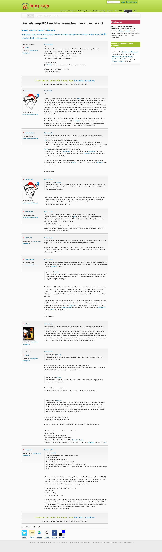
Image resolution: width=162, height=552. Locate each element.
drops (33, 34)
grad (44, 34)
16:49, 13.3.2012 (48, 237)
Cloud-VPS (118, 11)
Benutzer (38, 16)
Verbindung (66, 151)
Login (123, 2)
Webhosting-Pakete (83, 11)
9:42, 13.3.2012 (48, 91)
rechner (97, 34)
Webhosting (32, 542)
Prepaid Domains (118, 61)
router (103, 34)
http (47, 34)
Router (49, 65)
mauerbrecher (29, 133)
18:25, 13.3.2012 (48, 259)
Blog (92, 542)
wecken (45, 38)
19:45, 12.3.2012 (48, 44)
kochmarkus (29, 91)
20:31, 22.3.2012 (48, 450)
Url (105, 442)
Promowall (47, 16)
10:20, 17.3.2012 (48, 351)
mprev (27, 47)
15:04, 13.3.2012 (48, 133)
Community (128, 11)
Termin (81, 440)
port (92, 34)
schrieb (58, 182)
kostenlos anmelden (84, 80)
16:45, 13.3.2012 (48, 211)
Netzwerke (51, 30)
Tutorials (57, 16)
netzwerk (83, 34)
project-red (28, 238)
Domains (110, 11)
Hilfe (135, 11)
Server (72, 305)
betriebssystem (26, 34)
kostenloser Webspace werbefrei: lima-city (44, 6)
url (33, 38)
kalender (65, 34)
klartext (71, 34)
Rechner (87, 153)
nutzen (88, 34)
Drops (52, 309)
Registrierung (131, 2)
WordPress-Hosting (98, 11)
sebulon (27, 324)
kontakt (76, 34)
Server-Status (129, 542)
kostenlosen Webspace (30, 114)
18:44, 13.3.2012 (48, 324)
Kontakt (74, 440)
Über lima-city (85, 542)
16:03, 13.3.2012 (48, 179)
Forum (30, 16)
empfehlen (39, 34)
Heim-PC (41, 30)
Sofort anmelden (124, 31)
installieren (53, 34)
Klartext (99, 162)
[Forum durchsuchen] (113, 2)
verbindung (39, 38)
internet (59, 34)
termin (29, 38)
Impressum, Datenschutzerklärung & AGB (109, 542)
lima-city (25, 30)
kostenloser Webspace (67, 11)
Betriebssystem (67, 307)
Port (78, 98)
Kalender (91, 442)
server (24, 38)
